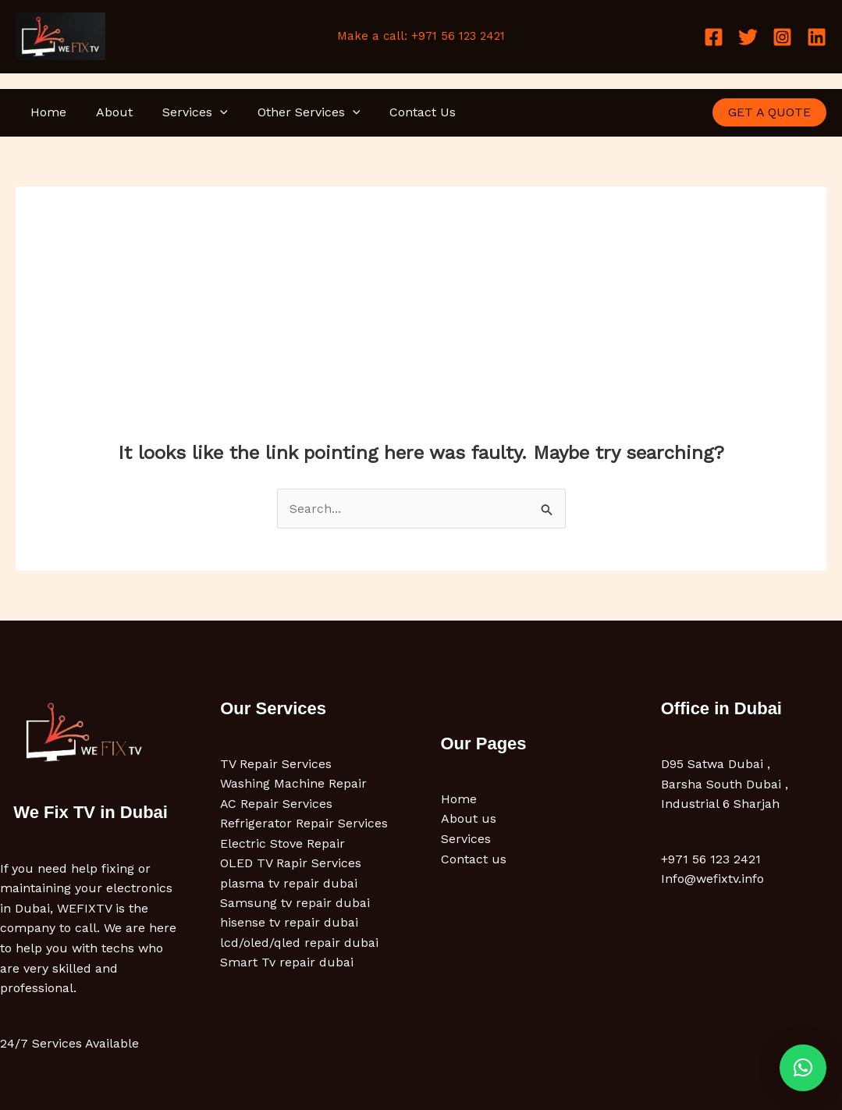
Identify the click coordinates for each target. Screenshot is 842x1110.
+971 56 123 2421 (711, 859)
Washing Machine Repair (293, 784)
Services (183, 112)
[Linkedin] (816, 37)
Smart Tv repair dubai (286, 963)
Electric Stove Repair (282, 844)
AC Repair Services (276, 803)
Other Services (292, 112)
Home (46, 112)
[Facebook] (713, 37)
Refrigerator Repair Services (304, 823)
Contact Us (401, 112)
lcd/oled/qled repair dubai (299, 944)
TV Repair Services (276, 763)
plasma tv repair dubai (288, 884)
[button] (208, 112)
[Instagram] (782, 37)
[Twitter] (748, 37)
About (107, 112)
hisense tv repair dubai (289, 923)
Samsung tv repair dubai (295, 903)
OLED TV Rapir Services (290, 863)
